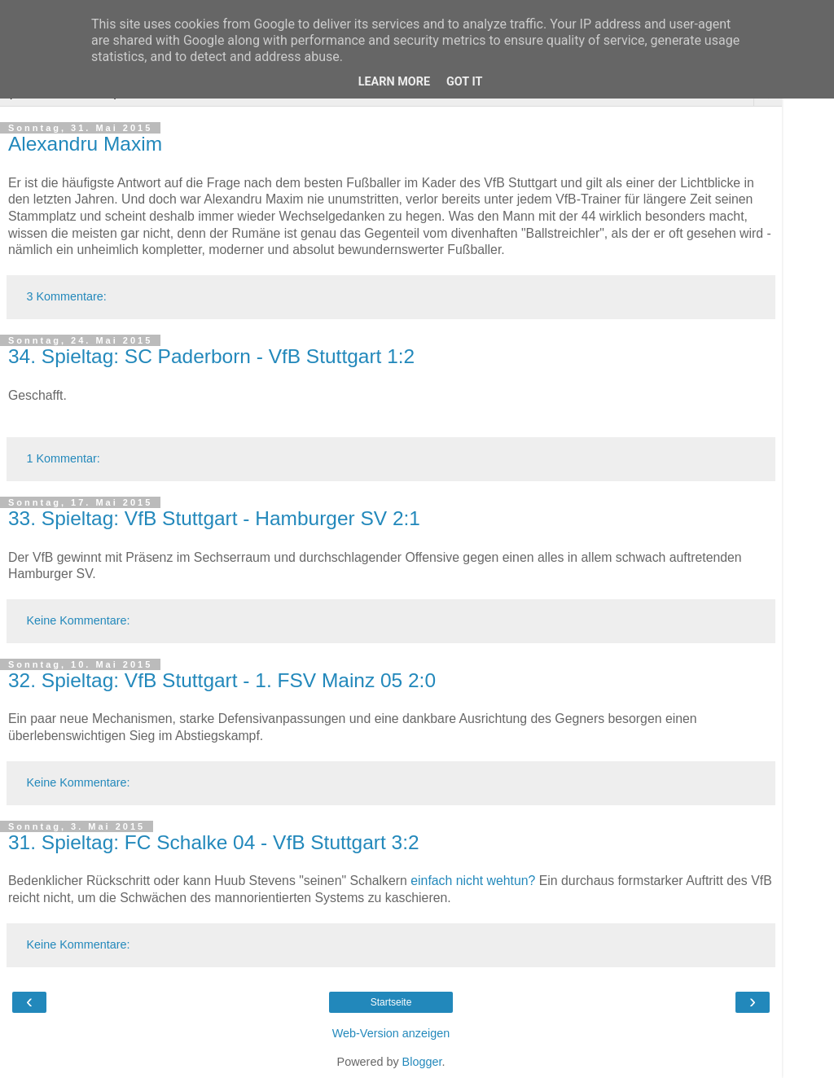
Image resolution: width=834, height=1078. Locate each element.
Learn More (394, 82)
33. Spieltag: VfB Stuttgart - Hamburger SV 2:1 (214, 518)
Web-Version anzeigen (391, 1033)
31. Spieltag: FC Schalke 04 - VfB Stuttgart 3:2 (213, 842)
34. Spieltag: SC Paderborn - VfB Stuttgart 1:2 (211, 356)
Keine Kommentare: (77, 620)
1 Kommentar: (62, 458)
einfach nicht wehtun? (472, 880)
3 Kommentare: (66, 296)
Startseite (391, 1002)
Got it (464, 82)
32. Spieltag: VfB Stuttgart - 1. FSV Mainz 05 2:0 (222, 680)
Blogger (422, 1061)
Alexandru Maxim (85, 144)
